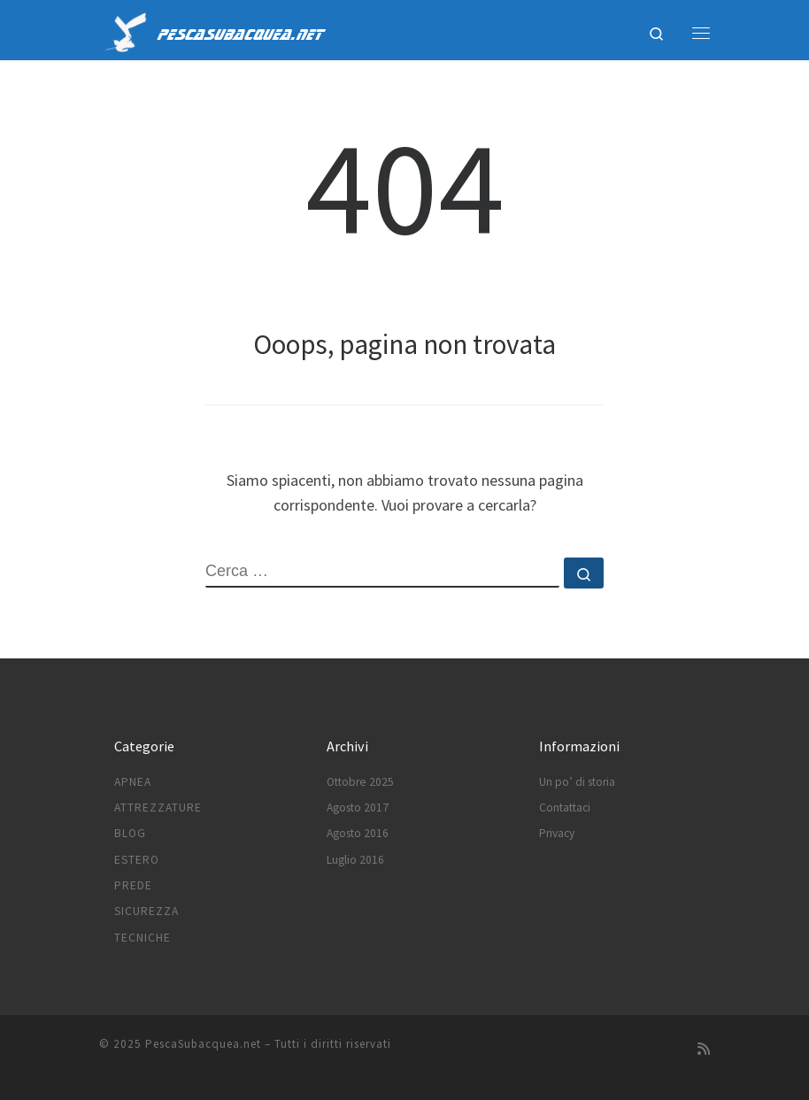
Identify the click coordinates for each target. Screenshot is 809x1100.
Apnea (132, 781)
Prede (133, 885)
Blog (130, 833)
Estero (136, 859)
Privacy (556, 833)
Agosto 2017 (358, 807)
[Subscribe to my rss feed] (703, 1049)
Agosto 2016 (358, 833)
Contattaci (564, 807)
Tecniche (142, 937)
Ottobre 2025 (360, 781)
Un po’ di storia (577, 781)
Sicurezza (146, 911)
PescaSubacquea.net (203, 1043)
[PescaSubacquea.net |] (125, 30)
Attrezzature (158, 807)
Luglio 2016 (355, 859)
